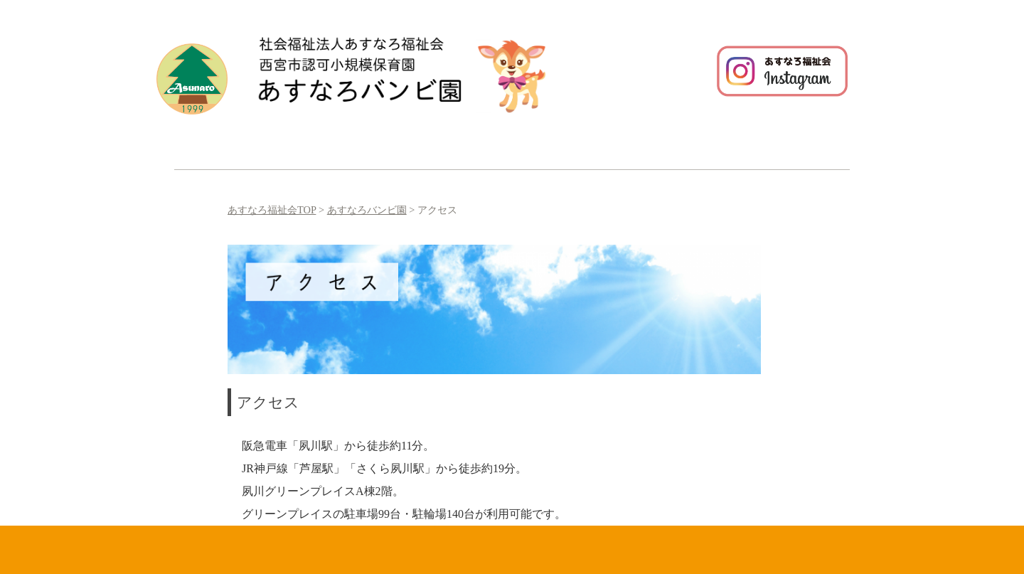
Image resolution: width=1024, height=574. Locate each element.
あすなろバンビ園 (367, 210)
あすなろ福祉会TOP (272, 210)
